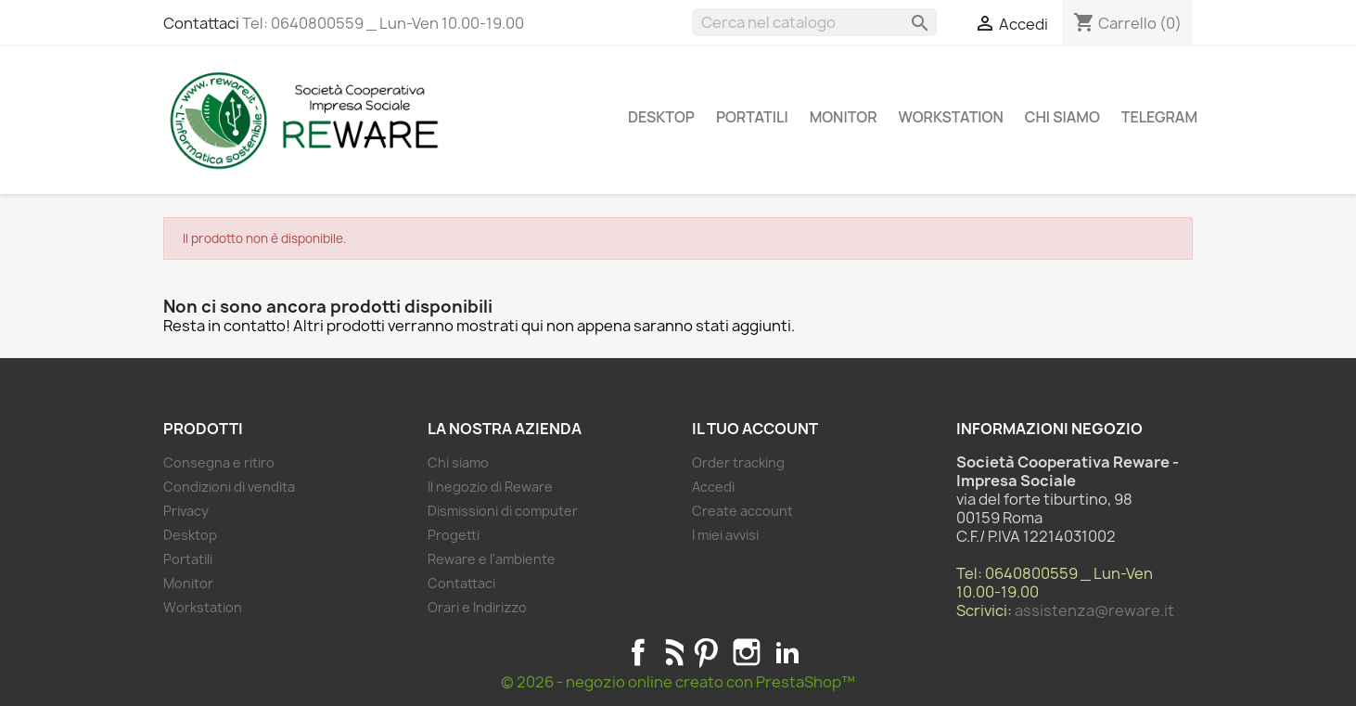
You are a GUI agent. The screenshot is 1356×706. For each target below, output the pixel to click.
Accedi (713, 486)
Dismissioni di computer (503, 511)
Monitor (843, 117)
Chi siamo (1062, 117)
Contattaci (201, 23)
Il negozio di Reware (490, 486)
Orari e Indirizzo (477, 607)
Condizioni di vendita (229, 486)
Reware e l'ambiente (492, 559)
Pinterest (705, 652)
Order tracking (738, 462)
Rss (672, 652)
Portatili (752, 117)
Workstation (951, 117)
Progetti (454, 535)
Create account (742, 511)
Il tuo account (755, 428)
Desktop (661, 117)
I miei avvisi (725, 535)
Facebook (638, 652)
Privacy (186, 511)
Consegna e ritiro (219, 462)
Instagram (746, 652)
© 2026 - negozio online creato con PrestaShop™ (678, 682)
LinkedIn (787, 652)
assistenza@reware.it (1094, 610)
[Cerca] (814, 22)
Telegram (1159, 117)
